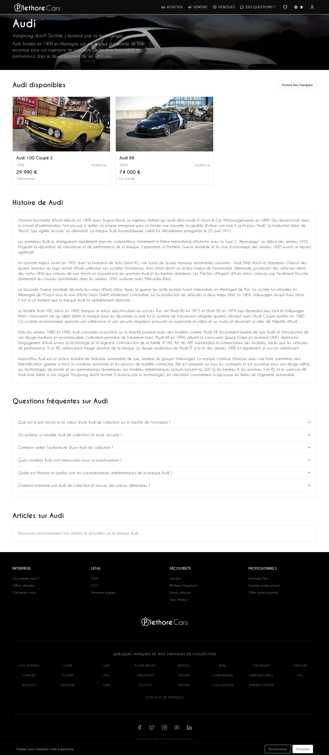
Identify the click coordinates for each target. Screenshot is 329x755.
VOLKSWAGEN (222, 685)
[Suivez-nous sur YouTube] (177, 727)
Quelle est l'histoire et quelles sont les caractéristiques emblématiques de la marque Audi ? (164, 473)
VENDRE (198, 7)
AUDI (106, 665)
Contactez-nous (24, 592)
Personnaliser (278, 749)
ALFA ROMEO (29, 665)
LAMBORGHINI (223, 675)
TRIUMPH (184, 685)
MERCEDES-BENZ (261, 675)
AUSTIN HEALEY (145, 665)
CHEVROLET (261, 665)
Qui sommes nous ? (26, 578)
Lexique (175, 578)
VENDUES (224, 7)
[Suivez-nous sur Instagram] (164, 727)
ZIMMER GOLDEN (261, 685)
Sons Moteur (178, 599)
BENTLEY (184, 665)
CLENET (67, 675)
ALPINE (68, 665)
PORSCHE (68, 685)
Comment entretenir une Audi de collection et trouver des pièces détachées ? (164, 485)
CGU (94, 578)
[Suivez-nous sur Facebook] (139, 727)
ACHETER (172, 7)
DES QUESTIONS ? (257, 7)
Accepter (302, 749)
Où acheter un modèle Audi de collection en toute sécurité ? (164, 435)
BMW (222, 665)
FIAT (106, 675)
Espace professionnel (264, 585)
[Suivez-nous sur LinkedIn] (189, 727)
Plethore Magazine (183, 585)
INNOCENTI (145, 675)
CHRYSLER (300, 665)
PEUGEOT (29, 685)
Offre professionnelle (263, 592)
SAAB (106, 685)
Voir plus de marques (164, 697)
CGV (94, 585)
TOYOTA (145, 685)
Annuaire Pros (258, 578)
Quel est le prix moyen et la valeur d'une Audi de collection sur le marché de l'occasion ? (164, 422)
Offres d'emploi (23, 585)
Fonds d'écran (180, 592)
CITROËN (29, 675)
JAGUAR (184, 675)
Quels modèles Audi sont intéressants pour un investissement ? (164, 460)
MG (300, 675)
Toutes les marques (297, 85)
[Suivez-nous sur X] (152, 727)
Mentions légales (103, 592)
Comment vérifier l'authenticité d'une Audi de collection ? (164, 447)
